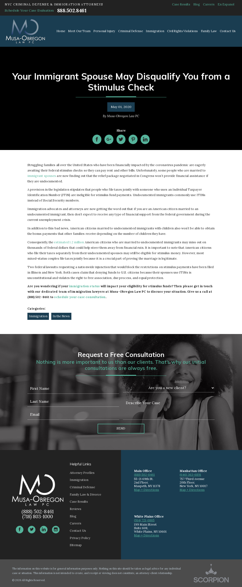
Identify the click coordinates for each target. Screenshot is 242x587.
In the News (61, 316)
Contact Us (78, 531)
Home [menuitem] (60, 31)
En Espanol (226, 4)
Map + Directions (146, 490)
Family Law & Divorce (85, 495)
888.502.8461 (71, 10)
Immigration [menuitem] (155, 31)
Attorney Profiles (82, 473)
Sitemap (76, 545)
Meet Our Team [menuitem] (79, 31)
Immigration (38, 316)
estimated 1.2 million (69, 242)
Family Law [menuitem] (209, 31)
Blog (196, 4)
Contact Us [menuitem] (228, 31)
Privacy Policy (80, 538)
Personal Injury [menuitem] (104, 31)
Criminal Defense (82, 487)
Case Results (181, 4)
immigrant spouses (41, 176)
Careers (209, 4)
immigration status (84, 286)
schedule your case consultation (79, 297)
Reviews (75, 509)
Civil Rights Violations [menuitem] (182, 31)
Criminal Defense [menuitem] (130, 31)
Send (121, 428)
